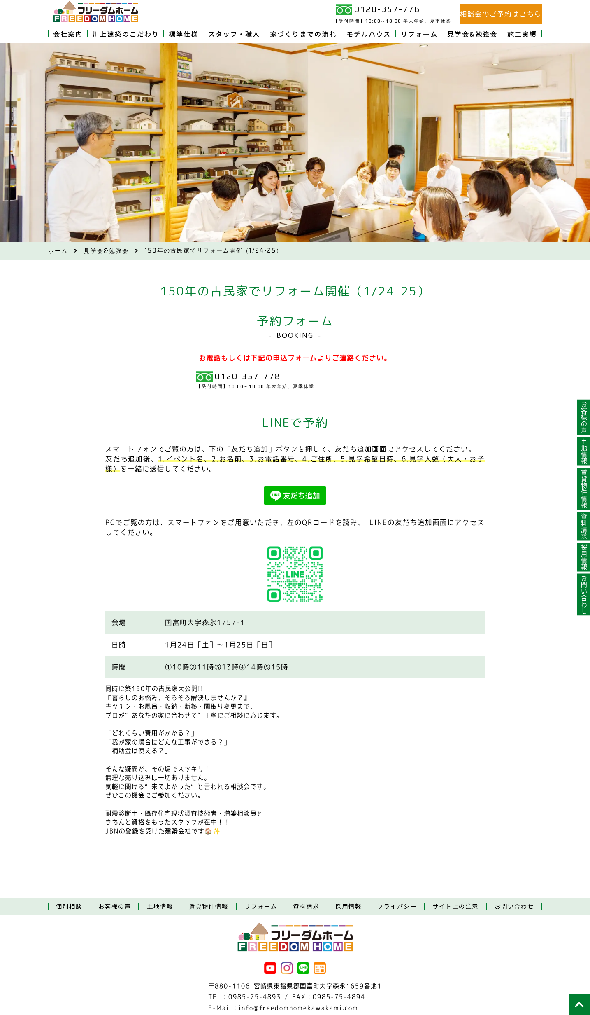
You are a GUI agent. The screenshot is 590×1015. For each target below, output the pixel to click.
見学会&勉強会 (472, 34)
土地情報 (584, 451)
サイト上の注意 (455, 906)
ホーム (58, 251)
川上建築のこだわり (126, 34)
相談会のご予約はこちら (500, 14)
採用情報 (584, 557)
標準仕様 (183, 34)
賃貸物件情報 (584, 489)
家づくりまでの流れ (303, 34)
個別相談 (69, 906)
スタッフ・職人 (234, 34)
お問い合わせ (584, 595)
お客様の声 (584, 417)
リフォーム (419, 34)
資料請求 (584, 526)
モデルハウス (368, 34)
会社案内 (68, 34)
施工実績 (522, 34)
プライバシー (397, 906)
